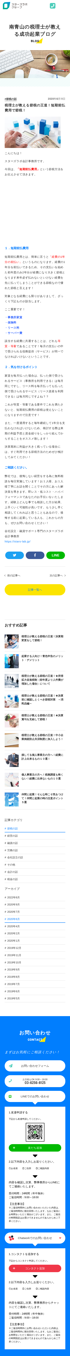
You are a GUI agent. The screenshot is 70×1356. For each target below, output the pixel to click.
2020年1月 (13, 880)
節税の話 (11, 98)
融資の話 (12, 782)
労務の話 (12, 789)
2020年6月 (13, 858)
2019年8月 (13, 916)
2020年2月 (13, 872)
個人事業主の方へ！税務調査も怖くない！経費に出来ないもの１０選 (42, 716)
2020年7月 (13, 851)
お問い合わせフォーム (35, 1005)
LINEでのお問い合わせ (35, 1035)
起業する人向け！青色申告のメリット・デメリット (42, 597)
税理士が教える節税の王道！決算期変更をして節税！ (42, 577)
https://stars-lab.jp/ (17, 480)
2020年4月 (13, 865)
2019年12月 (14, 887)
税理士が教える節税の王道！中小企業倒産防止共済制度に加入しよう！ (42, 676)
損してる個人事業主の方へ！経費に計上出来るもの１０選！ (42, 696)
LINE (55, 495)
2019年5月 (13, 937)
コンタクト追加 (35, 1207)
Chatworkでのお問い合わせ (35, 1177)
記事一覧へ (35, 529)
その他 (11, 804)
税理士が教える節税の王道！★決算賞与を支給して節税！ (42, 656)
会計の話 (12, 811)
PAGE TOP (35, 1307)
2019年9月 (13, 908)
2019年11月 (14, 894)
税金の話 (12, 818)
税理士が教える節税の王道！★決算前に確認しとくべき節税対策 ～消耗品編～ (42, 639)
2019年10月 (14, 901)
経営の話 (12, 775)
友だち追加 (35, 1087)
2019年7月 (13, 923)
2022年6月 (13, 836)
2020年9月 (13, 843)
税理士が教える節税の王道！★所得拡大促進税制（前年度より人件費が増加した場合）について (42, 619)
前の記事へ (13, 515)
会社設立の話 (15, 796)
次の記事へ (56, 515)
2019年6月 (13, 930)
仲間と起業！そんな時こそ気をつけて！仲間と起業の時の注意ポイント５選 (42, 737)
